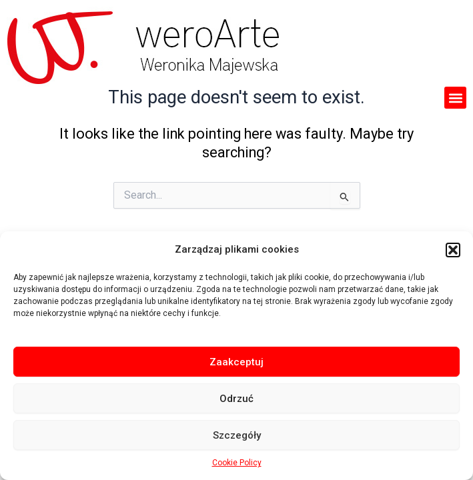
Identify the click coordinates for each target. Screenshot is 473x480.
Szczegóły (237, 435)
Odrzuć (236, 399)
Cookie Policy (237, 462)
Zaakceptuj (236, 362)
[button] (453, 250)
